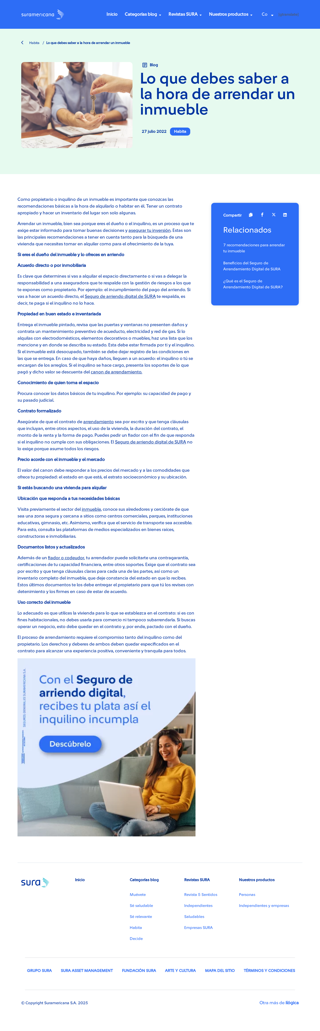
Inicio (112, 14)
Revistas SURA (183, 14)
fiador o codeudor (66, 558)
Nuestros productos (228, 14)
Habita (30, 43)
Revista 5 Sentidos (200, 895)
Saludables (194, 917)
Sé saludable (141, 906)
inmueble (91, 509)
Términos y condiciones (269, 971)
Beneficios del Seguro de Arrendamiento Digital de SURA (251, 266)
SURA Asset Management (87, 971)
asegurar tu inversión (149, 230)
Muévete (138, 895)
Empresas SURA (198, 928)
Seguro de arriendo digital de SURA (120, 296)
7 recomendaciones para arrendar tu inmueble (254, 248)
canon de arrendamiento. (116, 372)
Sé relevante (141, 917)
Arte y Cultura (180, 971)
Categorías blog (141, 14)
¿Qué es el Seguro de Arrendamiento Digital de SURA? (253, 284)
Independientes (198, 906)
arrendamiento (98, 421)
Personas (247, 895)
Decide (136, 939)
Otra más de (279, 1002)
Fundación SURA (139, 971)
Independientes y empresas (264, 906)
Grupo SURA (39, 971)
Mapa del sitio (220, 971)
